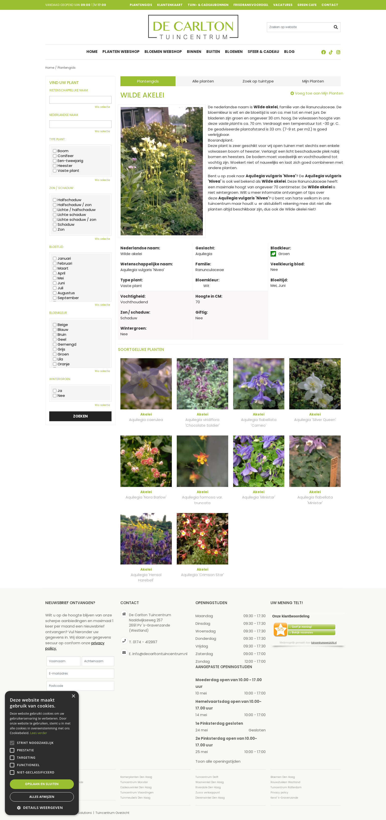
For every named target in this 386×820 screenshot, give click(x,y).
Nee (59, 395)
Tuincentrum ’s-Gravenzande (64, 782)
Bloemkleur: (58, 313)
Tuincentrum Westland (60, 787)
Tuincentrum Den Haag (60, 777)
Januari (62, 258)
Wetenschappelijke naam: (68, 90)
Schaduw (63, 224)
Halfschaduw (67, 200)
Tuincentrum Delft (206, 777)
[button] (42, 807)
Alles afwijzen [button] (41, 797)
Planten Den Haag (56, 792)
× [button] (73, 696)
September (66, 298)
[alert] (42, 753)
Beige (60, 324)
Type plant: (57, 139)
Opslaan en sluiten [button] (42, 784)
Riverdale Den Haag (208, 787)
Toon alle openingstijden (218, 761)
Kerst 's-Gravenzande (284, 797)
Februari (62, 263)
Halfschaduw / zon (72, 205)
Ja (57, 390)
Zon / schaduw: (61, 188)
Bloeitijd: (56, 247)
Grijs (59, 349)
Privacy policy (279, 792)
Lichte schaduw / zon (74, 219)
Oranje (61, 364)
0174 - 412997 (145, 641)
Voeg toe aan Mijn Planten (319, 93)
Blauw (60, 329)
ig (338, 52)
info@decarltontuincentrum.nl (159, 653)
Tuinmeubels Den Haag (135, 797)
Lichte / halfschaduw (74, 209)
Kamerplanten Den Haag (136, 777)
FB (323, 52)
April (59, 273)
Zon (58, 229)
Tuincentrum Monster (134, 782)
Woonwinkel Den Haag (209, 782)
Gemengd (64, 344)
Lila (58, 359)
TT (330, 52)
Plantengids (148, 81)
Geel (59, 339)
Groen (61, 354)
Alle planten (203, 81)
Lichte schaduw (69, 214)
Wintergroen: (60, 379)
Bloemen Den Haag (283, 777)
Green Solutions (80, 812)
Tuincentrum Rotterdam (286, 787)
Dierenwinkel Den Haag (210, 797)
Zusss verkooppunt (207, 792)
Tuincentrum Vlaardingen (137, 792)
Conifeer (63, 156)
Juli (58, 288)
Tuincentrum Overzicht (112, 812)
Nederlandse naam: (64, 115)
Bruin (59, 334)
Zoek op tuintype (258, 81)
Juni (59, 283)
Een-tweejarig (68, 160)
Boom (60, 151)
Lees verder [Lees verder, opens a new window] (38, 733)
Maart (60, 268)
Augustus (64, 293)
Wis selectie (102, 107)
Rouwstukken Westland (285, 782)
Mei (58, 278)
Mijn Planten (313, 81)
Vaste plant (66, 170)
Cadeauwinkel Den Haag (136, 787)
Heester (62, 165)
